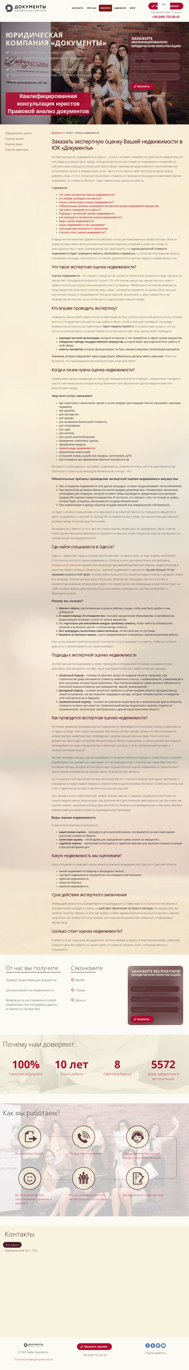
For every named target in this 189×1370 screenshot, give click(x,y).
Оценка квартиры (17, 149)
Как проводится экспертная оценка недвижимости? (90, 217)
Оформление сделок (18, 133)
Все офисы (12, 1245)
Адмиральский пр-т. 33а (21, 1250)
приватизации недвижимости (77, 448)
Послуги (105, 8)
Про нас (92, 8)
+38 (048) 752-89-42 (166, 16)
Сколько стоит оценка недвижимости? (82, 232)
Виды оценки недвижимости (76, 221)
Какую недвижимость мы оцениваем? (82, 224)
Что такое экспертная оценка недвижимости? (87, 194)
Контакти (77, 8)
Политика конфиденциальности (33, 1359)
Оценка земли (14, 138)
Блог (133, 8)
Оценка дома (13, 144)
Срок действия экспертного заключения (83, 228)
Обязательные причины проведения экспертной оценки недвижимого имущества (109, 206)
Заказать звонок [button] (93, 1346)
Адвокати (120, 8)
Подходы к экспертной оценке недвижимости (87, 213)
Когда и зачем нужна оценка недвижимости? (86, 202)
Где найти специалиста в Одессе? (80, 209)
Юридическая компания (66, 565)
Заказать (142, 86)
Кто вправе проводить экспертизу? (80, 198)
